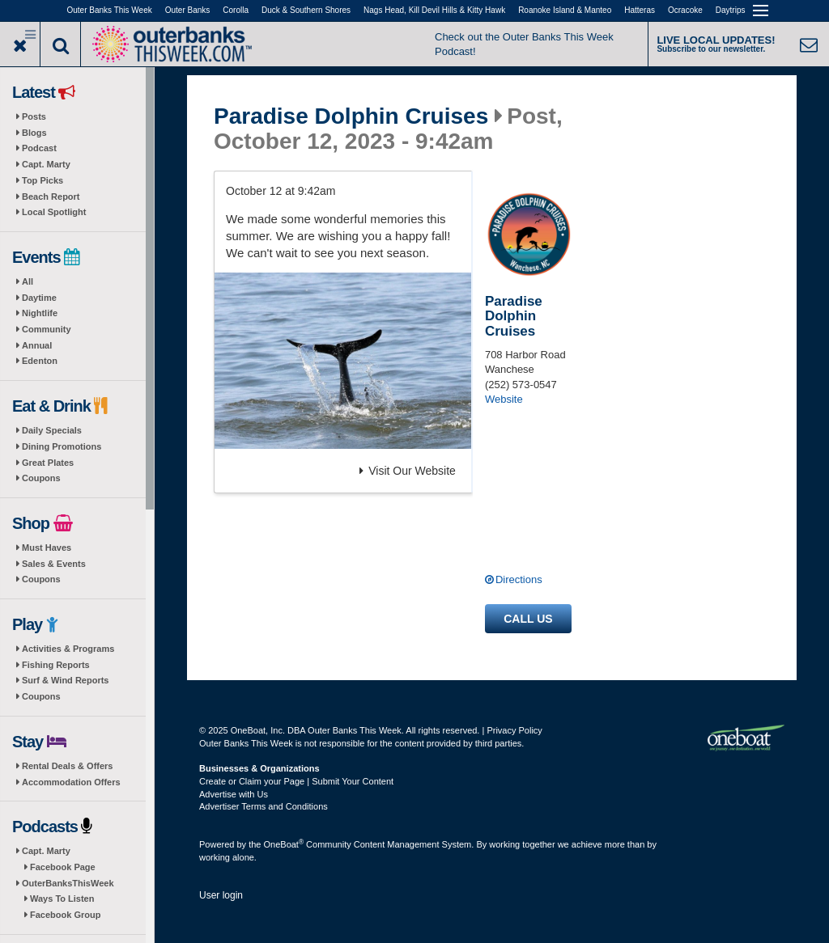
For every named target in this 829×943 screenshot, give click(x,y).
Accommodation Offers (71, 782)
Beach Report (51, 196)
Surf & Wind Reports (65, 680)
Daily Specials (52, 430)
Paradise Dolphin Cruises (351, 116)
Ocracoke (685, 10)
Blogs (34, 132)
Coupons (41, 478)
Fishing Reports (56, 665)
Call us (528, 618)
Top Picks (42, 180)
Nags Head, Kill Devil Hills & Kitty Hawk (434, 10)
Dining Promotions (61, 446)
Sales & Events (54, 564)
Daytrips (731, 10)
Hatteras (639, 10)
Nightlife (39, 313)
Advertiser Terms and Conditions (263, 806)
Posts (34, 116)
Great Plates (48, 462)
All (27, 281)
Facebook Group (65, 915)
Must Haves (46, 547)
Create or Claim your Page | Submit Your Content (296, 781)
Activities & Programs (68, 648)
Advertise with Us (233, 794)
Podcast (39, 148)
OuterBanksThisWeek (68, 883)
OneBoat (284, 844)
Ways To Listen (62, 898)
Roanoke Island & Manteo (564, 10)
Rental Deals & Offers (67, 766)
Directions (518, 579)
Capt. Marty (46, 164)
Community (46, 329)
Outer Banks (187, 10)
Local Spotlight (54, 212)
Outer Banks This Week (109, 10)
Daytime (39, 297)
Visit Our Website (407, 470)
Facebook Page (63, 867)
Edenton (39, 361)
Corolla (236, 10)
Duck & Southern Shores (306, 10)
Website (504, 399)
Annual (37, 345)
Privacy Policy (514, 730)
